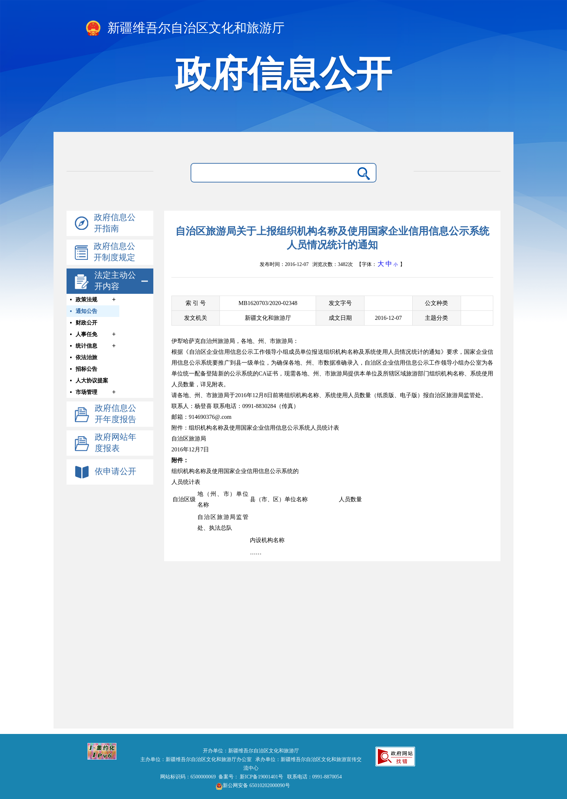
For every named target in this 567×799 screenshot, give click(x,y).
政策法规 (86, 299)
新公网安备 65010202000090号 (251, 785)
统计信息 (86, 346)
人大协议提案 (92, 380)
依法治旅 (86, 357)
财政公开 (86, 323)
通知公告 (86, 311)
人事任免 (86, 334)
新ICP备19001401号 (261, 776)
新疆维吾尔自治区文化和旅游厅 (185, 28)
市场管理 (86, 392)
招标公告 (86, 369)
